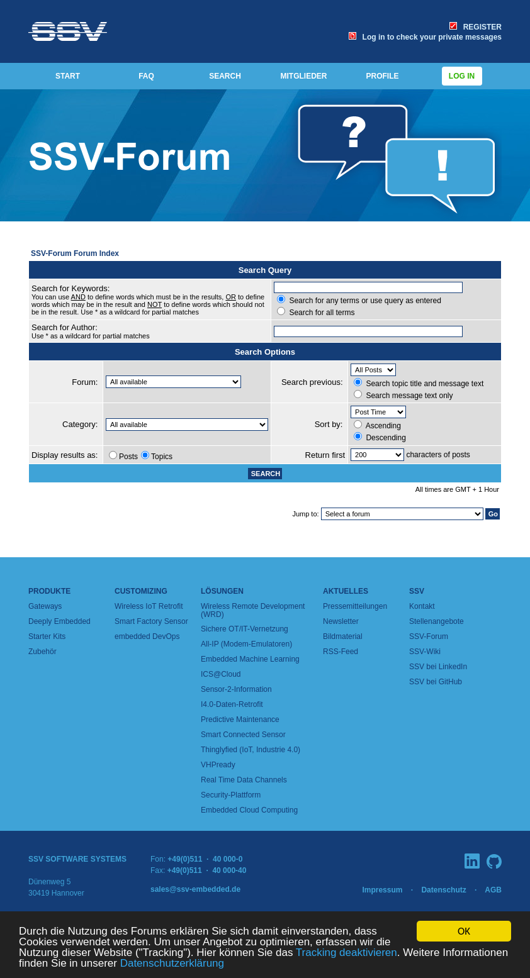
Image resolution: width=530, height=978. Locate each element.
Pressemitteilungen (355, 606)
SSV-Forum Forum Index (75, 253)
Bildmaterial (343, 636)
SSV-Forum (428, 636)
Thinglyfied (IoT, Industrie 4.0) (250, 749)
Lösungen (222, 591)
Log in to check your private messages (425, 37)
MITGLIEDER (304, 76)
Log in (462, 76)
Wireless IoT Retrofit (149, 606)
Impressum (382, 890)
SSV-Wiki (425, 651)
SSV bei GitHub (435, 681)
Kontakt (422, 606)
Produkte (49, 591)
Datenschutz (443, 890)
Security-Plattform (231, 795)
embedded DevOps (147, 636)
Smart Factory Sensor (151, 621)
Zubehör (42, 651)
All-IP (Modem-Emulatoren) (246, 644)
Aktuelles (345, 591)
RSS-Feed (340, 651)
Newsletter (341, 621)
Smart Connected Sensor (243, 734)
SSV (416, 591)
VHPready (218, 764)
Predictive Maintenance (240, 719)
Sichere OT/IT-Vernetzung (244, 629)
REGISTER (475, 27)
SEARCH (225, 76)
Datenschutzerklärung (172, 968)
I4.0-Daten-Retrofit (232, 704)
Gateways (45, 606)
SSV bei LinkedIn (438, 666)
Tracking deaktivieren (346, 957)
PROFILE (382, 76)
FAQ (146, 76)
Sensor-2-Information (236, 689)
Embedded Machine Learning (250, 659)
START (67, 76)
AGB (493, 890)
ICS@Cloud (221, 674)
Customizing (141, 591)
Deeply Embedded (59, 621)
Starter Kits (46, 636)
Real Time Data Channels (244, 779)
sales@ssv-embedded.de (195, 889)
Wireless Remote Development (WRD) (253, 610)
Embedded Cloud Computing (249, 810)
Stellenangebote (436, 621)
